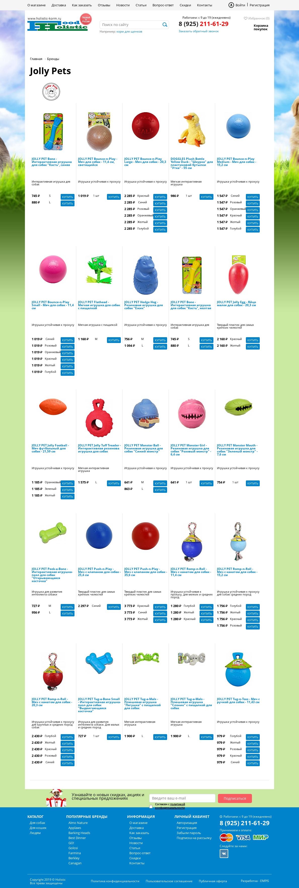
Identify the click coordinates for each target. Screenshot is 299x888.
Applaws (74, 827)
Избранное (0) (259, 18)
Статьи (141, 5)
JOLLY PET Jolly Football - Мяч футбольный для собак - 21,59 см (50, 448)
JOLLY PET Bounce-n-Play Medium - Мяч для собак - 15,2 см (236, 162)
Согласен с (170, 806)
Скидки (185, 5)
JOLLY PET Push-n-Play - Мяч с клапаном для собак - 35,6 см (145, 572)
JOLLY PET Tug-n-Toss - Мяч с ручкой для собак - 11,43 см (238, 701)
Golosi (73, 848)
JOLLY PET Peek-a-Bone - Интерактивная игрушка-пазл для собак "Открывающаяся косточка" (52, 575)
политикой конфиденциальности (170, 806)
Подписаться (235, 798)
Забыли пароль (189, 832)
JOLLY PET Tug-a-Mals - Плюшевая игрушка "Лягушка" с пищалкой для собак (142, 704)
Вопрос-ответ (163, 5)
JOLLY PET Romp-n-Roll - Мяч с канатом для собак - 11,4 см (191, 572)
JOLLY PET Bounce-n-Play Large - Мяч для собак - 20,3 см (145, 162)
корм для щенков (129, 31)
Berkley (74, 858)
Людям (109, 44)
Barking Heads (79, 832)
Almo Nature (78, 822)
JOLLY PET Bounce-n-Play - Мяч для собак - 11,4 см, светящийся (97, 162)
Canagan (75, 863)
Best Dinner (77, 838)
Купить (67, 197)
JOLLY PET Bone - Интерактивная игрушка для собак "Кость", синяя (52, 162)
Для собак (44, 44)
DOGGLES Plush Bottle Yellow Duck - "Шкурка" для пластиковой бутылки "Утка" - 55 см (192, 163)
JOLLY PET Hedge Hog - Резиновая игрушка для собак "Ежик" (143, 305)
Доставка (59, 5)
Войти (240, 5)
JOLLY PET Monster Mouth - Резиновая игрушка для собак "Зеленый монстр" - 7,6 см (237, 450)
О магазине (36, 5)
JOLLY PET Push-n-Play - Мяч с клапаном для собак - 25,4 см (99, 572)
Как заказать (82, 5)
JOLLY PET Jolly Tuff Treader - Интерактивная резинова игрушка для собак (99, 448)
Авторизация (187, 822)
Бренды (136, 44)
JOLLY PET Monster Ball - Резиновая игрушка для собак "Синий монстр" (143, 448)
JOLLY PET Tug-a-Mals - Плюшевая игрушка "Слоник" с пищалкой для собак (191, 704)
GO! (71, 843)
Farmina (74, 853)
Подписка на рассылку (194, 838)
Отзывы (104, 5)
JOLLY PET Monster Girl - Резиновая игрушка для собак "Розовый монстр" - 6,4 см (191, 450)
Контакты (204, 5)
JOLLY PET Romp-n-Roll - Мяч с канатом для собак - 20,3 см (52, 702)
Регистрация (260, 5)
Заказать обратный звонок (199, 31)
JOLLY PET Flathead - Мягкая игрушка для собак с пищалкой (99, 305)
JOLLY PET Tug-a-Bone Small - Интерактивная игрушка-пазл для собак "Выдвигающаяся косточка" (99, 705)
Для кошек (78, 44)
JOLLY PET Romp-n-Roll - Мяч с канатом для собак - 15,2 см (237, 572)
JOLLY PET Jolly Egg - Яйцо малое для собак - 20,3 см (236, 304)
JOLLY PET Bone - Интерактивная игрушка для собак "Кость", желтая (191, 305)
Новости (123, 5)
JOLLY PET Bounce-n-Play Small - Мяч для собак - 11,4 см (53, 305)
